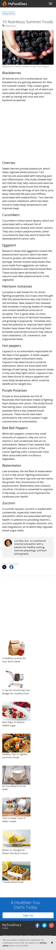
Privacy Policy (26, 935)
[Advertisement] (28, 133)
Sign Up (28, 915)
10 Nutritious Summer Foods (27, 21)
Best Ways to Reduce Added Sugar (16, 714)
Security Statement (43, 935)
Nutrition (11, 25)
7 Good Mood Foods (16, 872)
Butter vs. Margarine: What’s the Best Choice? (16, 842)
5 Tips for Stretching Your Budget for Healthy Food (16, 682)
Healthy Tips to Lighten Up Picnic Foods (16, 746)
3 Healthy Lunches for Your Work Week (16, 650)
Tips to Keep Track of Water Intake (16, 810)
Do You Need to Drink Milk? (16, 778)
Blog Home (8, 13)
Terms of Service (10, 935)
